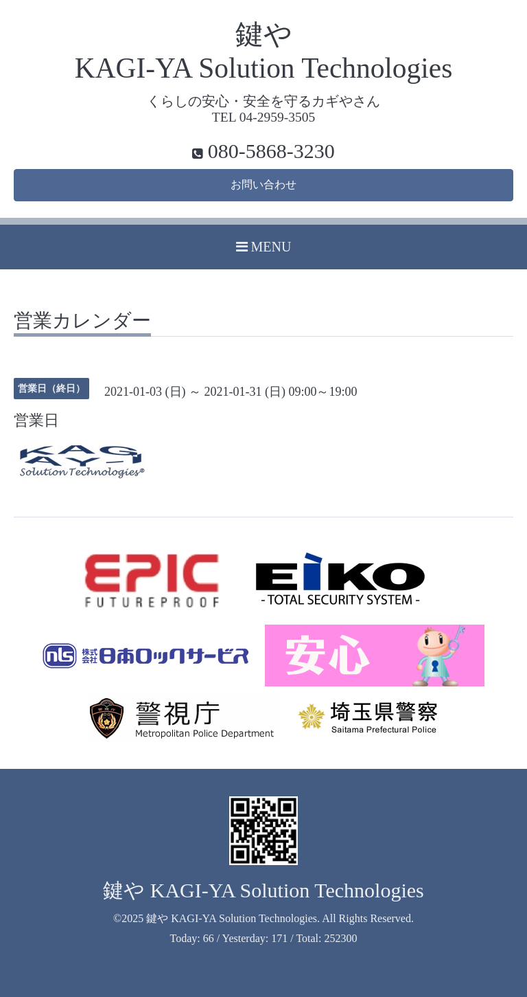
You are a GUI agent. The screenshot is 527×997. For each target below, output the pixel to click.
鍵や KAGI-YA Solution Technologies (263, 890)
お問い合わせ (263, 184)
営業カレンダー (82, 321)
